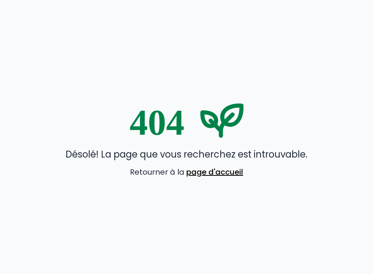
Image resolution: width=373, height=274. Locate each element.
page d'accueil (214, 172)
